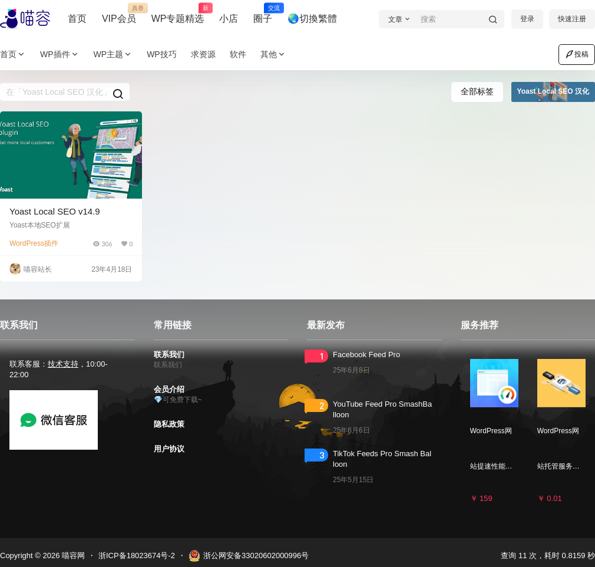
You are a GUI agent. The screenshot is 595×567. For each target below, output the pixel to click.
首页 (77, 19)
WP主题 (113, 54)
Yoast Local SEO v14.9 (54, 211)
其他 (273, 54)
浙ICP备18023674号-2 (136, 555)
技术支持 (63, 364)
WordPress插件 (33, 243)
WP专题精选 (177, 13)
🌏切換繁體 (312, 19)
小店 (228, 19)
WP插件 (60, 54)
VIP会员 (119, 13)
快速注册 (572, 19)
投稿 (577, 54)
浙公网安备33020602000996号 (249, 556)
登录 (527, 19)
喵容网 (72, 555)
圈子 (262, 13)
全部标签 (477, 91)
